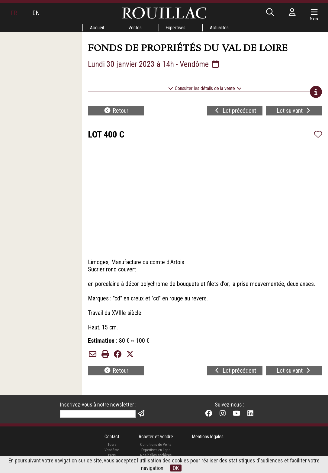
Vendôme (112, 450)
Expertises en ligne (155, 450)
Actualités (219, 28)
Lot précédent (235, 110)
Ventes (134, 28)
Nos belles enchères (155, 455)
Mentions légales (208, 437)
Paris (112, 455)
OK (176, 468)
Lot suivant (294, 110)
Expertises (176, 28)
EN (36, 13)
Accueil (97, 28)
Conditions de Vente (155, 444)
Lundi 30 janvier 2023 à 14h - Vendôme (154, 64)
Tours (111, 444)
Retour (116, 110)
